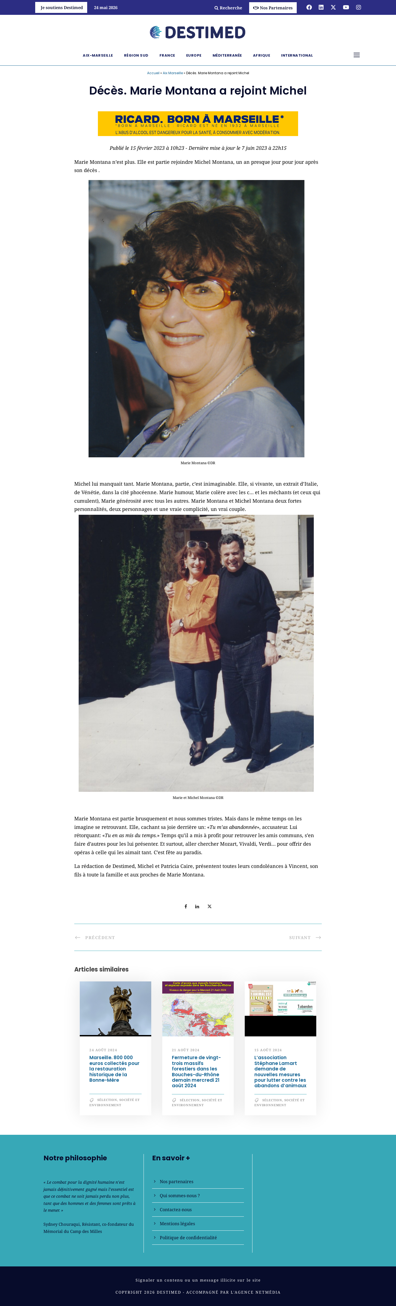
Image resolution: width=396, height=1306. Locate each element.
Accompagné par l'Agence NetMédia (233, 1292)
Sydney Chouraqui (61, 1224)
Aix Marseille (173, 73)
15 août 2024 (268, 1050)
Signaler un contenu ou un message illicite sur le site (198, 1280)
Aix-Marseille (98, 55)
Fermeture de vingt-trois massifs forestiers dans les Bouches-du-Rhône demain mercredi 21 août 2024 (196, 1071)
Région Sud (136, 55)
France (167, 55)
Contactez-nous (176, 1210)
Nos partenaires (176, 1181)
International (297, 55)
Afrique (261, 55)
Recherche (228, 7)
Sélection (107, 1100)
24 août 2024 (103, 1050)
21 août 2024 (186, 1050)
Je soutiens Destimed (62, 7)
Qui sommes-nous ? (180, 1195)
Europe (194, 55)
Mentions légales (177, 1224)
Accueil (153, 73)
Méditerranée (227, 55)
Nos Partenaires (273, 7)
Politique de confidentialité (188, 1238)
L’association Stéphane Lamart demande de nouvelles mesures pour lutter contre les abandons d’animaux (280, 1071)
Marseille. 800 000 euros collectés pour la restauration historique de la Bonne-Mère (114, 1068)
